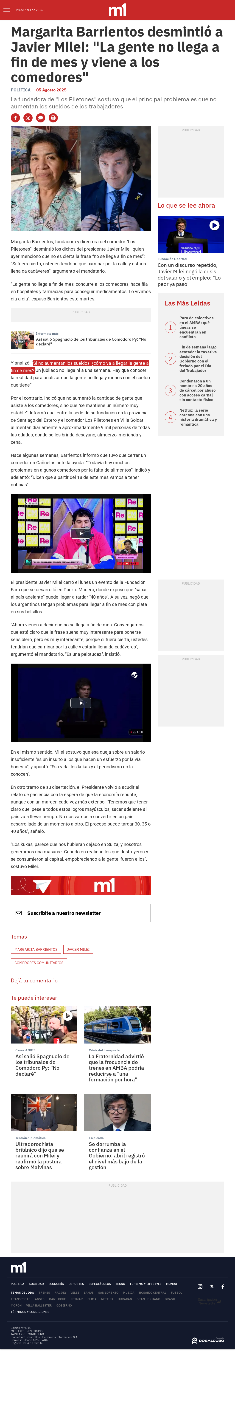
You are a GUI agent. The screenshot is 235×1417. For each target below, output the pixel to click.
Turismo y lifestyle (146, 1284)
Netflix (107, 1299)
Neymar (76, 1299)
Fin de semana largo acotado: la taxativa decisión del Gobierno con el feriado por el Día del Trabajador (198, 359)
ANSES (40, 1299)
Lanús (89, 1293)
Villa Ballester (39, 1305)
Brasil (170, 1299)
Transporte (20, 1299)
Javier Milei (78, 949)
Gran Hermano (148, 1299)
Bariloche (57, 1299)
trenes (44, 1293)
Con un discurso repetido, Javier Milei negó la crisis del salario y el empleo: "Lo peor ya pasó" (189, 274)
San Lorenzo (108, 1293)
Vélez (74, 1293)
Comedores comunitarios (38, 962)
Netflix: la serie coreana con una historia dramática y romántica (198, 417)
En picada (96, 1138)
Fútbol (176, 1293)
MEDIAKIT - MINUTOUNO (26, 1331)
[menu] (9, 9)
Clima (92, 1299)
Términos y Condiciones (30, 1312)
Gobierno (64, 1305)
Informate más (47, 333)
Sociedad (36, 1284)
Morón (16, 1305)
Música (128, 1293)
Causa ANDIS (25, 1050)
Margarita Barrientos (35, 949)
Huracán (125, 1299)
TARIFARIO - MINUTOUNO (28, 1334)
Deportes (76, 1284)
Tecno (120, 1284)
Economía (56, 1284)
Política (21, 90)
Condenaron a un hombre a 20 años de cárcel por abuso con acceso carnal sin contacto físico (197, 390)
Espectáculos (100, 1284)
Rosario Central (152, 1293)
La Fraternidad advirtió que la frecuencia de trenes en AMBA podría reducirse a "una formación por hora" (116, 1068)
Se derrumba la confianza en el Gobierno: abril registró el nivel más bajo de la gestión (117, 1155)
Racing (60, 1293)
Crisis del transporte (104, 1050)
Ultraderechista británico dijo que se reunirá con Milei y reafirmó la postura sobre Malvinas (39, 1155)
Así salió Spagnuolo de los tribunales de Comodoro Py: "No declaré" (91, 342)
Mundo (171, 1284)
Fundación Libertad (172, 259)
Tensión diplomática (30, 1138)
